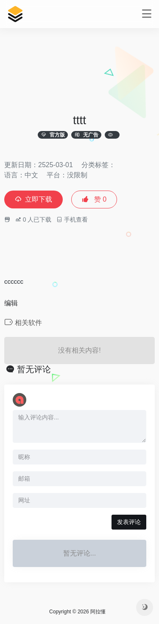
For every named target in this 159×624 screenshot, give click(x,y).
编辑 (11, 303)
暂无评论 (34, 369)
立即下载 (33, 199)
